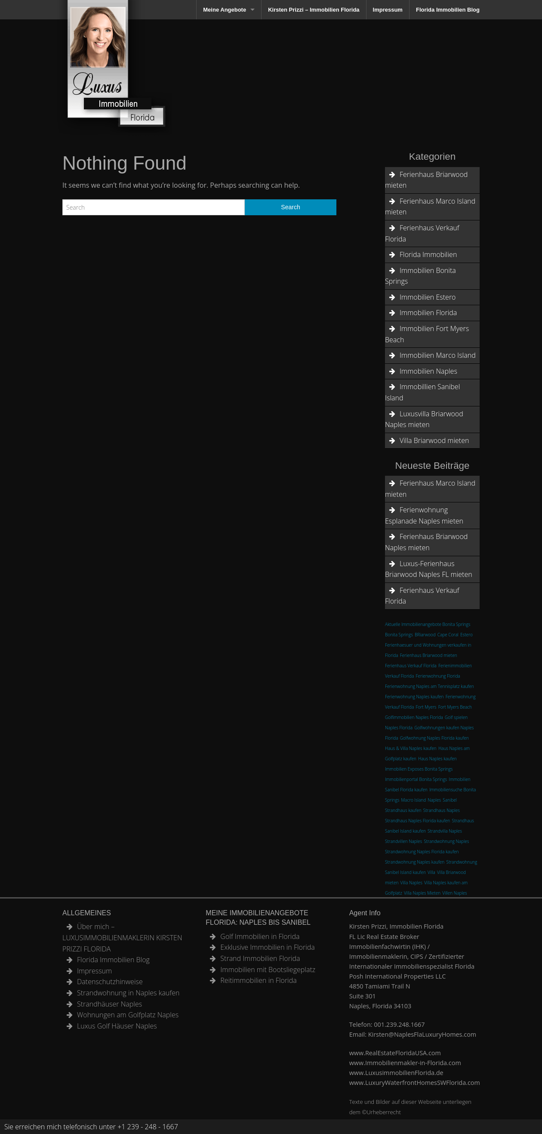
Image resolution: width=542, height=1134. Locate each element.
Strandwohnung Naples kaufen (414, 862)
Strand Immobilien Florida (260, 958)
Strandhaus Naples (441, 810)
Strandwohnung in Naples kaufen (128, 993)
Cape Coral (448, 635)
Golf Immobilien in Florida (259, 936)
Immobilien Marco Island (438, 355)
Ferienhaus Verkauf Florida (422, 233)
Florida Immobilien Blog (448, 9)
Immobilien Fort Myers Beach (427, 334)
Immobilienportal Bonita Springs (416, 779)
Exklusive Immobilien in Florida (267, 947)
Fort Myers (426, 707)
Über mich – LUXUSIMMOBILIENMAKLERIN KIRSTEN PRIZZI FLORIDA (122, 937)
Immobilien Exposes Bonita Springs (419, 769)
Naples (434, 800)
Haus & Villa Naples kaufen (411, 748)
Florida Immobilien (428, 254)
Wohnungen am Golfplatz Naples (128, 1014)
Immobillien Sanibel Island (422, 392)
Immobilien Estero (428, 297)
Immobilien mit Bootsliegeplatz (267, 969)
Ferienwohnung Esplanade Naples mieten (424, 515)
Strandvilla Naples (445, 831)
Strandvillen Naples (403, 841)
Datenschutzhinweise (110, 981)
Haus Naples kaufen (437, 759)
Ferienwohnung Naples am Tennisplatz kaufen (429, 686)
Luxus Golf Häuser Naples (117, 1026)
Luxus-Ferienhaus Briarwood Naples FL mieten (428, 569)
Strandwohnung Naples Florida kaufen (422, 852)
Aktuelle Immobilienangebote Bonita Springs (427, 624)
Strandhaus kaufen (403, 810)
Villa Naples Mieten (422, 893)
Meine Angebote (224, 9)
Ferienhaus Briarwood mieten (426, 180)
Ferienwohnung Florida (438, 676)
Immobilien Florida (428, 312)
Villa (431, 872)
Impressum (388, 9)
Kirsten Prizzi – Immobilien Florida (313, 9)
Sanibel (450, 800)
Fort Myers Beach (455, 707)
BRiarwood (425, 635)
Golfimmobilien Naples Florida (414, 717)
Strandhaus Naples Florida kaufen (417, 821)
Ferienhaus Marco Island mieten (430, 206)
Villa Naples (411, 883)
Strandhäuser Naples (109, 1004)
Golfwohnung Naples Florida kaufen (434, 738)
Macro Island (413, 800)
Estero (466, 635)
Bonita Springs (399, 635)
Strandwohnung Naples (446, 841)
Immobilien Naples (428, 371)
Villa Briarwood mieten (434, 440)
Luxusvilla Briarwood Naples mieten (424, 419)
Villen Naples (454, 893)
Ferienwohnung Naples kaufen (414, 697)
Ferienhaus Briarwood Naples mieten (426, 542)
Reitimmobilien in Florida (258, 980)
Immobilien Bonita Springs (420, 276)
